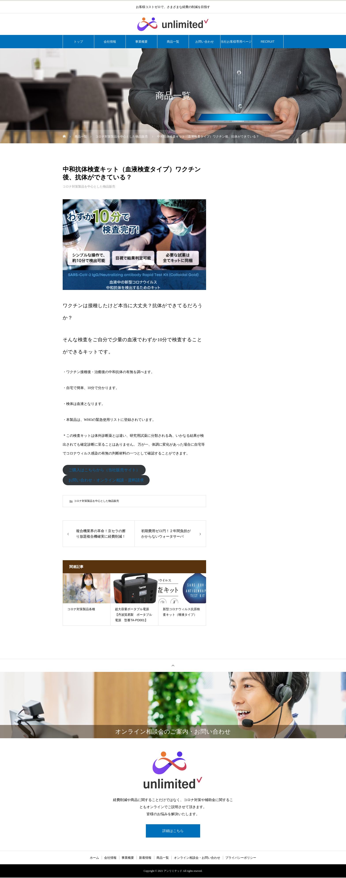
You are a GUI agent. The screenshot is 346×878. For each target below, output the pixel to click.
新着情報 (145, 858)
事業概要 (141, 41)
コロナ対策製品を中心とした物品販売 (89, 186)
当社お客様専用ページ (236, 41)
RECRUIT (267, 41)
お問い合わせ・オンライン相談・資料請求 (106, 480)
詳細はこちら (173, 831)
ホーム (94, 858)
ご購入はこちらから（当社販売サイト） (104, 470)
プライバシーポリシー (240, 858)
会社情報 (110, 41)
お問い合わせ (204, 41)
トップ (78, 41)
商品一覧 (173, 41)
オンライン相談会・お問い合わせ (197, 858)
